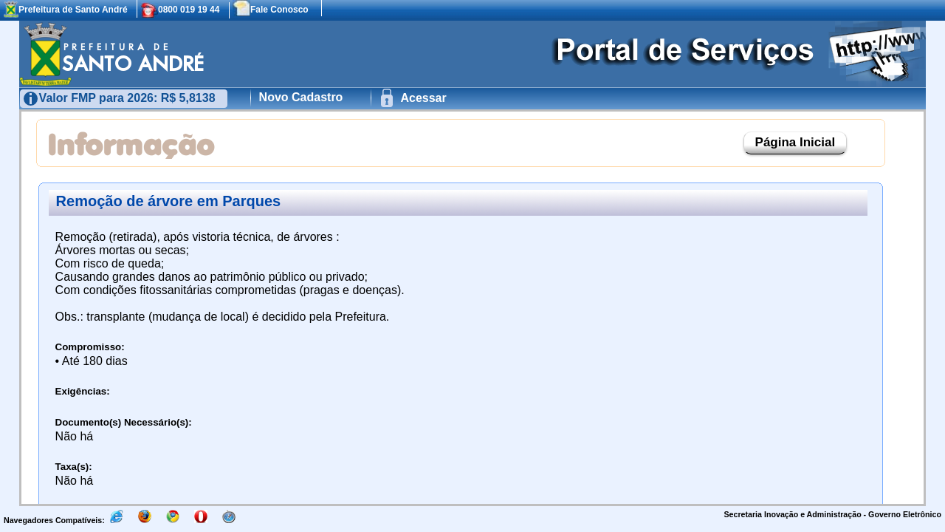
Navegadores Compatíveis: (55, 520)
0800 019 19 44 (188, 9)
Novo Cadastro (301, 97)
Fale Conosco (279, 9)
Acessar (422, 98)
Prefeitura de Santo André (73, 9)
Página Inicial (795, 142)
